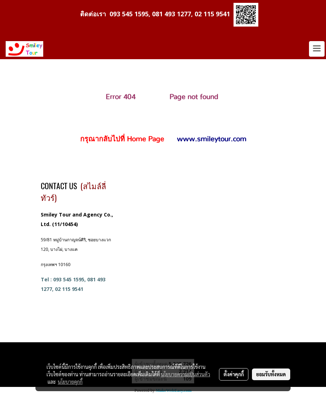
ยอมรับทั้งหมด (271, 374)
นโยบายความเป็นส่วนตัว (185, 374)
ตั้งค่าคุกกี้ (234, 374)
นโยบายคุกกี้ (70, 381)
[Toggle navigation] (317, 49)
